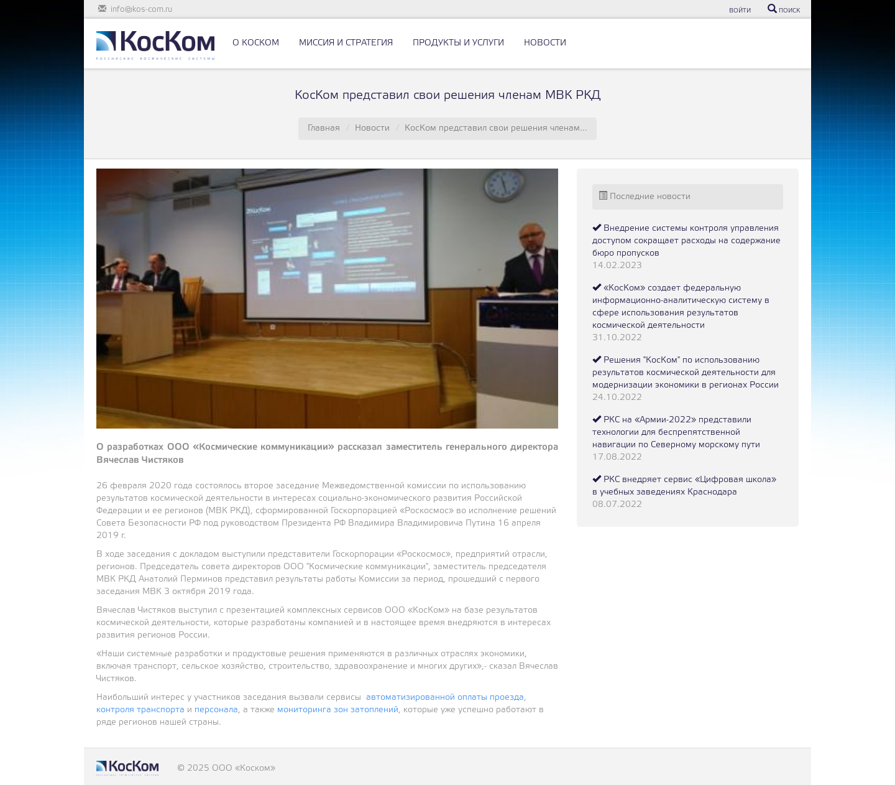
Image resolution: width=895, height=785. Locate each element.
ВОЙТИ (740, 11)
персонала (216, 710)
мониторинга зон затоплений (337, 710)
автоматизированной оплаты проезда (445, 698)
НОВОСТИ (545, 43)
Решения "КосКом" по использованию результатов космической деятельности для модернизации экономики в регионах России (685, 372)
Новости (372, 128)
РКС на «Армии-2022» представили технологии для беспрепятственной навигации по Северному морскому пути (676, 432)
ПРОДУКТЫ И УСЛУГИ (458, 43)
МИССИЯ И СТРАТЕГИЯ (346, 43)
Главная (324, 128)
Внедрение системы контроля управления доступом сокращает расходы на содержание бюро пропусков (686, 241)
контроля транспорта (141, 710)
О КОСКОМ (255, 43)
